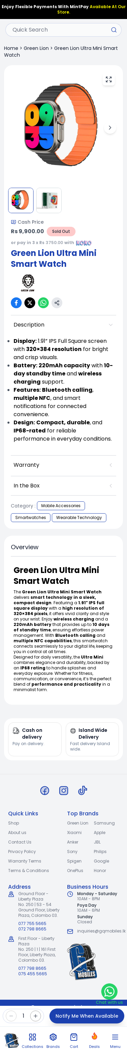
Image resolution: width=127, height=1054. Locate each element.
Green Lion (36, 48)
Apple (99, 832)
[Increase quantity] (35, 1016)
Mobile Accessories (61, 505)
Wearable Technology (79, 517)
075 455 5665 (32, 974)
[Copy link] (56, 302)
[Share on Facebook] (16, 302)
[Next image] (110, 128)
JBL (97, 842)
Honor (100, 870)
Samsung (104, 823)
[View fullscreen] (109, 79)
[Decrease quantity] (11, 1016)
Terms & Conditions (28, 870)
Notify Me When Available (87, 1016)
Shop (13, 823)
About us (17, 832)
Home (11, 48)
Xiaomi (74, 832)
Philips (100, 851)
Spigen (74, 861)
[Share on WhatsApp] (43, 302)
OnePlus (75, 870)
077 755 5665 (32, 923)
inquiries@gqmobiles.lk (101, 931)
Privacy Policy (22, 851)
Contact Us (19, 842)
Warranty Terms (24, 861)
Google (101, 861)
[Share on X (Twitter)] (29, 302)
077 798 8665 (32, 968)
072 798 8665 (32, 929)
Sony (72, 851)
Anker (72, 842)
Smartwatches (30, 517)
